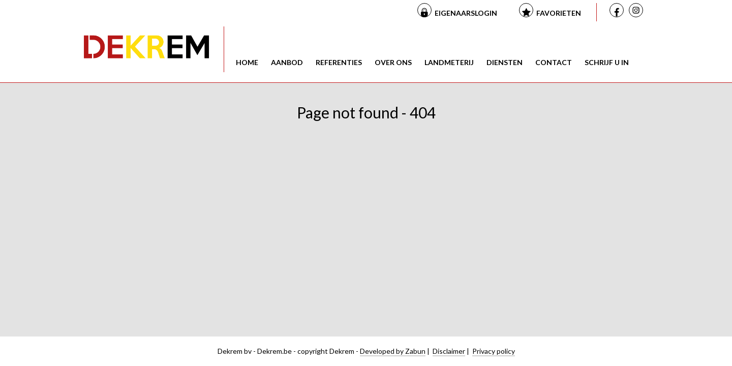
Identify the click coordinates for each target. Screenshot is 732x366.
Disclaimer (449, 351)
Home (247, 62)
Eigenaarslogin (466, 13)
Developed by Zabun (392, 351)
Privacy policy (493, 351)
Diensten (504, 62)
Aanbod (287, 62)
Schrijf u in (607, 62)
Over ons (393, 62)
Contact (553, 62)
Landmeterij (449, 62)
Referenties (339, 62)
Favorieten (558, 13)
